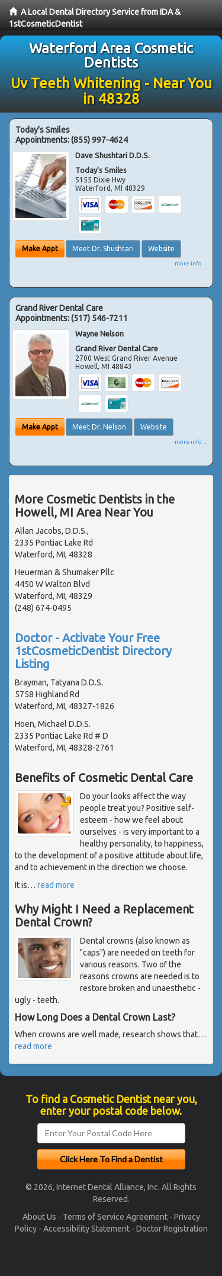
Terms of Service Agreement (115, 1217)
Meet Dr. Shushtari (103, 248)
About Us (39, 1217)
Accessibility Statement (86, 1228)
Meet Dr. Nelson (99, 427)
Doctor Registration (172, 1228)
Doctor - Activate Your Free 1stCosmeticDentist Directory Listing (93, 651)
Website (161, 248)
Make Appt (40, 248)
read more (56, 885)
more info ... (191, 263)
